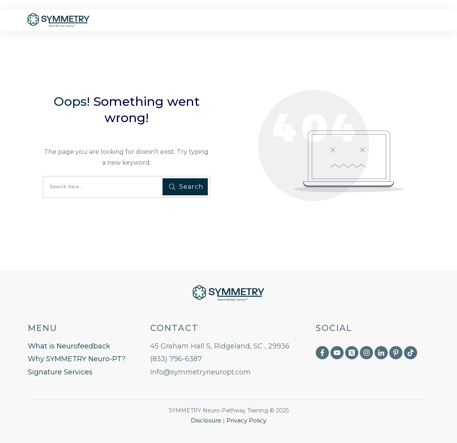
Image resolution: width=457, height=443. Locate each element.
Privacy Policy (246, 420)
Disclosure (206, 420)
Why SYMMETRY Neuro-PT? (76, 359)
